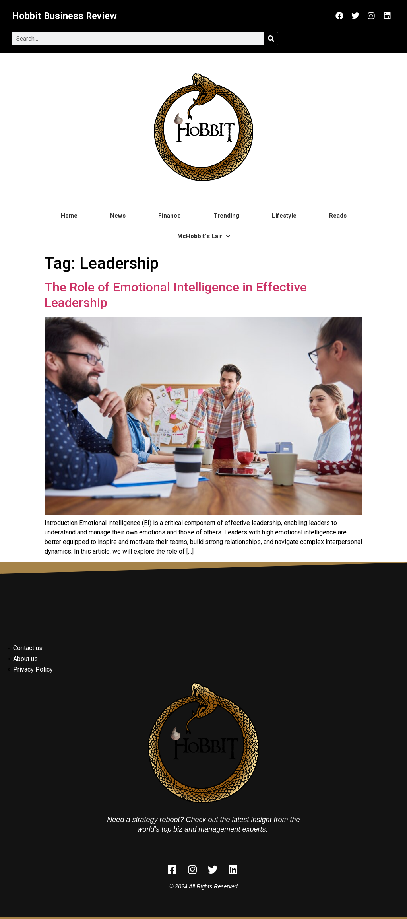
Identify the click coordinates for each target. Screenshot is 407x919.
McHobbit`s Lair (203, 236)
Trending (226, 215)
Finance (169, 215)
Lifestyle (284, 215)
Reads (338, 215)
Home (69, 215)
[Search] (271, 38)
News (118, 215)
